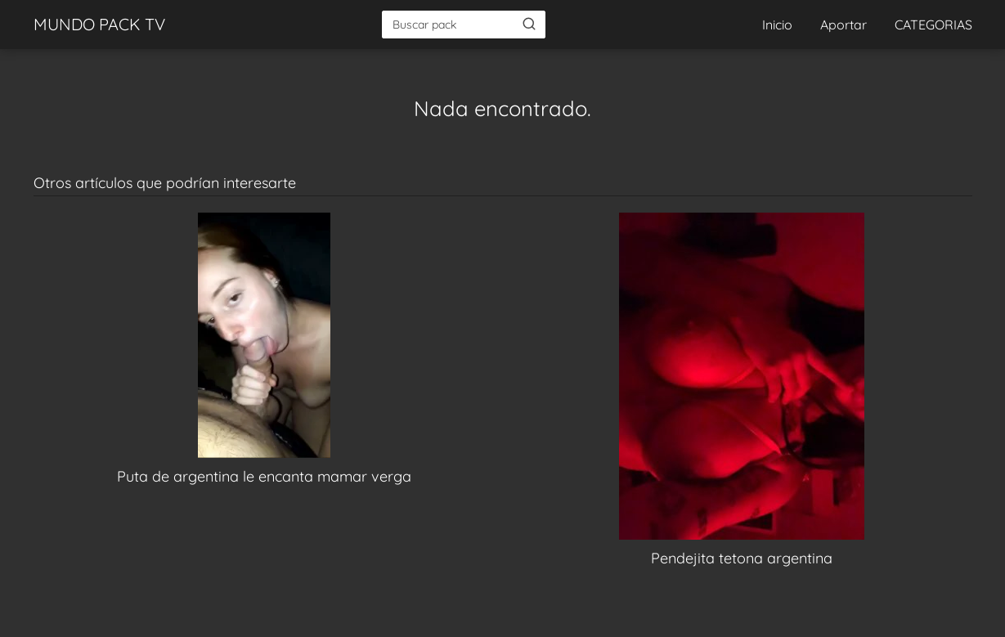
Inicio (777, 24)
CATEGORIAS (933, 24)
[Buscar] (529, 24)
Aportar (843, 24)
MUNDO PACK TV (99, 24)
